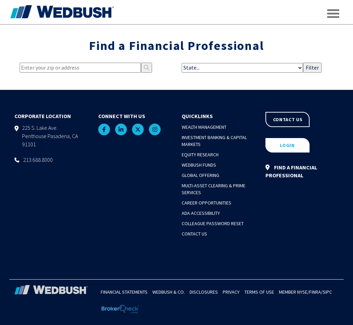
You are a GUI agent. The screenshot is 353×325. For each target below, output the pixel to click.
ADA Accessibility (201, 213)
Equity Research (200, 154)
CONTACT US (288, 119)
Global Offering (200, 175)
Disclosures (204, 292)
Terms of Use (259, 292)
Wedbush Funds (199, 165)
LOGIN (287, 145)
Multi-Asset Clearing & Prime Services (213, 189)
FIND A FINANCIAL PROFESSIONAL (291, 171)
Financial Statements (124, 292)
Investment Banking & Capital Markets (214, 140)
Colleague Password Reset (213, 223)
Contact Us (194, 234)
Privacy (231, 292)
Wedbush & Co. (168, 292)
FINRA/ (316, 292)
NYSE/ (303, 292)
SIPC (327, 292)
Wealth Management (204, 127)
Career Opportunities (206, 203)
